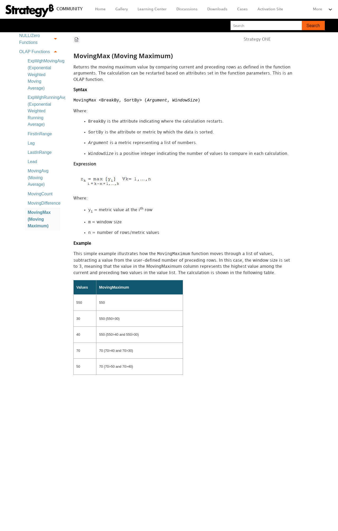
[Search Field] (278, 25)
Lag (31, 143)
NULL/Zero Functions (39, 39)
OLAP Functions (39, 51)
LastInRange (40, 152)
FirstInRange (40, 134)
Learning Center (152, 9)
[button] (313, 25)
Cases (242, 9)
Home (100, 9)
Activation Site (270, 9)
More (317, 9)
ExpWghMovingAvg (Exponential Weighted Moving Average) (44, 74)
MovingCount (40, 194)
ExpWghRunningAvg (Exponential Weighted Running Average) (44, 111)
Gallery (121, 9)
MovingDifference (44, 203)
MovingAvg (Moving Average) (38, 178)
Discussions (187, 9)
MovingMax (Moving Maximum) (39, 219)
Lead (32, 161)
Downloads (217, 9)
